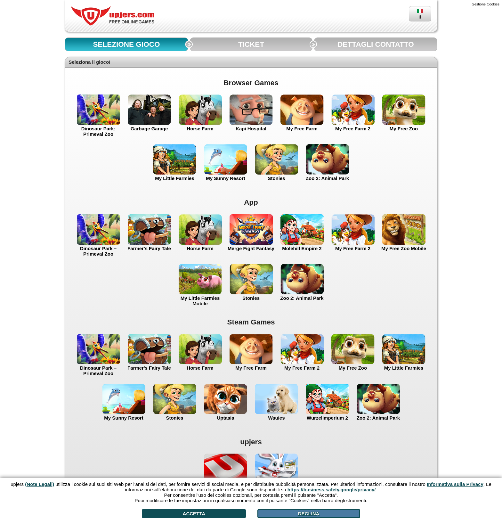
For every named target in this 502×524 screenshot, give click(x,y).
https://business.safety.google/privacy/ (331, 489)
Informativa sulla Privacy (455, 484)
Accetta (194, 513)
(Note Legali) (39, 484)
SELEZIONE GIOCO (126, 44)
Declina (309, 513)
